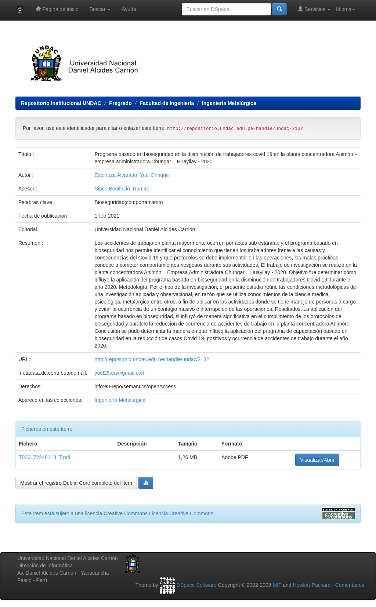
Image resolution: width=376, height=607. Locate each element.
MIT (276, 585)
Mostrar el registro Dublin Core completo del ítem (76, 483)
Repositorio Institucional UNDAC (61, 103)
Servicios (314, 9)
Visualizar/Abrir (317, 460)
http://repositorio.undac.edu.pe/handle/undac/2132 (151, 359)
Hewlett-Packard (311, 585)
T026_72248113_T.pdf (44, 457)
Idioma (345, 9)
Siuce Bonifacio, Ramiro (121, 189)
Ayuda (129, 9)
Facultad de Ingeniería (167, 103)
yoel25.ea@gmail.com (119, 373)
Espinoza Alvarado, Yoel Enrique (131, 175)
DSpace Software (197, 585)
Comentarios (349, 585)
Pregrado (120, 103)
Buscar (100, 9)
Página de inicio (57, 9)
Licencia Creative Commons (181, 513)
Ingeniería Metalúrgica (229, 103)
